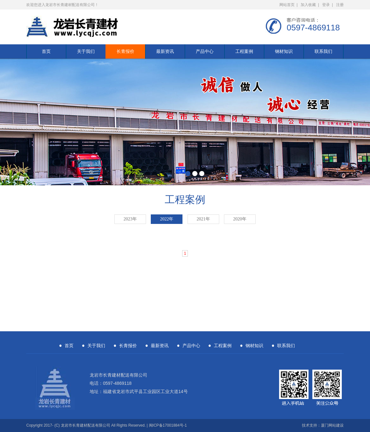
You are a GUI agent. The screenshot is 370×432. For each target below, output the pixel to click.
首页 (46, 51)
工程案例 (244, 51)
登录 (326, 5)
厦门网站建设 (332, 425)
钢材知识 (284, 51)
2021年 (203, 219)
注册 (340, 5)
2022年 (166, 219)
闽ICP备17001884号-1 (168, 425)
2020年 (239, 219)
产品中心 (205, 51)
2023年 (130, 219)
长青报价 (125, 51)
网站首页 (287, 5)
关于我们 (86, 51)
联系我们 (323, 51)
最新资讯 (165, 51)
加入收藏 (308, 5)
